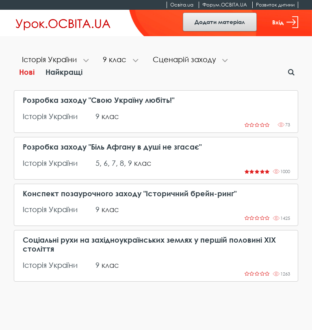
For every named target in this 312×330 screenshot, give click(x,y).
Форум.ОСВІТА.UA (224, 5)
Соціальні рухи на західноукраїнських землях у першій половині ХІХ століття (149, 244)
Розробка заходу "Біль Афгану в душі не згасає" (112, 147)
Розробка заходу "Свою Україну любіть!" (98, 100)
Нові (27, 71)
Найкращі (64, 71)
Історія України (50, 116)
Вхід (285, 22)
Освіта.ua (181, 5)
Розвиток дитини (275, 5)
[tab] (54, 60)
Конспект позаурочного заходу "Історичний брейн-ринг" (129, 193)
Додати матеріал (220, 21)
